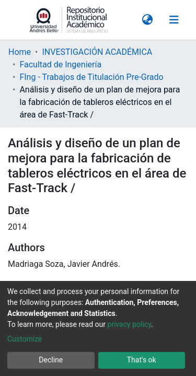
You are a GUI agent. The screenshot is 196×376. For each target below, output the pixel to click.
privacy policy (129, 324)
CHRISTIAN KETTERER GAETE (64, 160)
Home (19, 12)
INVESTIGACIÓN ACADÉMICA (97, 12)
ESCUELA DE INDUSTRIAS (56, 197)
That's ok (141, 360)
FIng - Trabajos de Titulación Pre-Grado (91, 37)
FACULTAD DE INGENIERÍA (57, 210)
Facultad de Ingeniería (60, 25)
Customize (24, 339)
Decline (51, 360)
